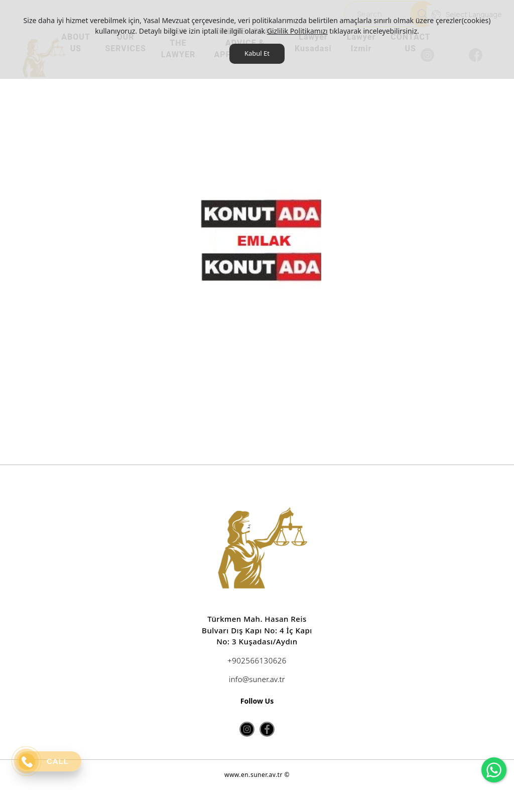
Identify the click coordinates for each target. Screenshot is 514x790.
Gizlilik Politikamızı (297, 31)
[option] (260, 293)
